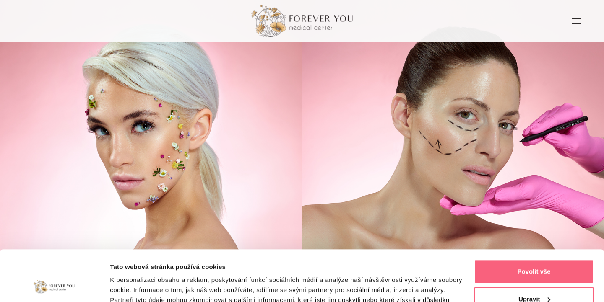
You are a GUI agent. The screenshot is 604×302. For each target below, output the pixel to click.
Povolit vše (533, 223)
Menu (571, 11)
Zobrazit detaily (133, 285)
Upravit (534, 251)
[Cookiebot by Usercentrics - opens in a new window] (54, 285)
